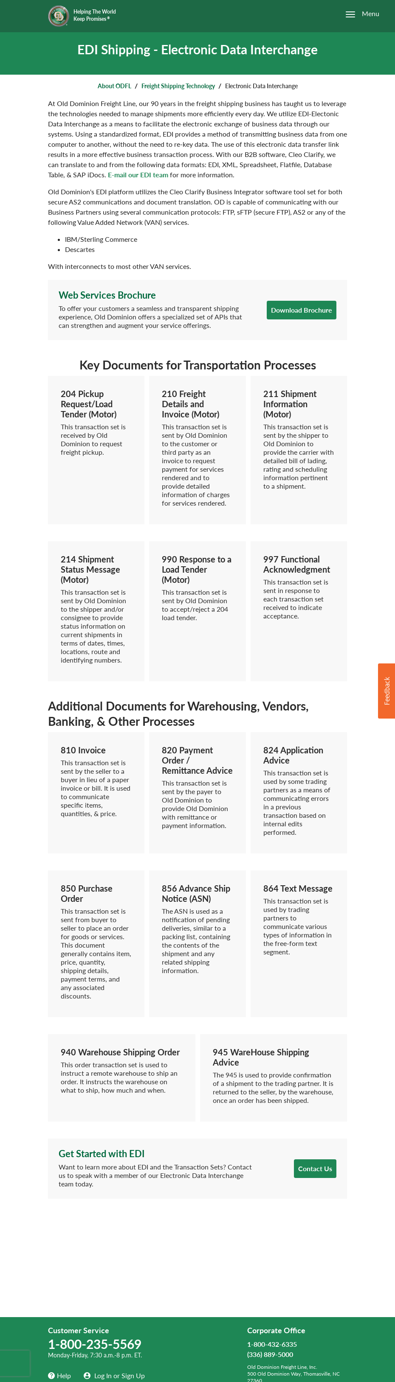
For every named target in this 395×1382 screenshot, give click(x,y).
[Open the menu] (357, 14)
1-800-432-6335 (272, 1344)
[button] (386, 691)
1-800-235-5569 (94, 1343)
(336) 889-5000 (270, 1354)
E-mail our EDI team (138, 175)
